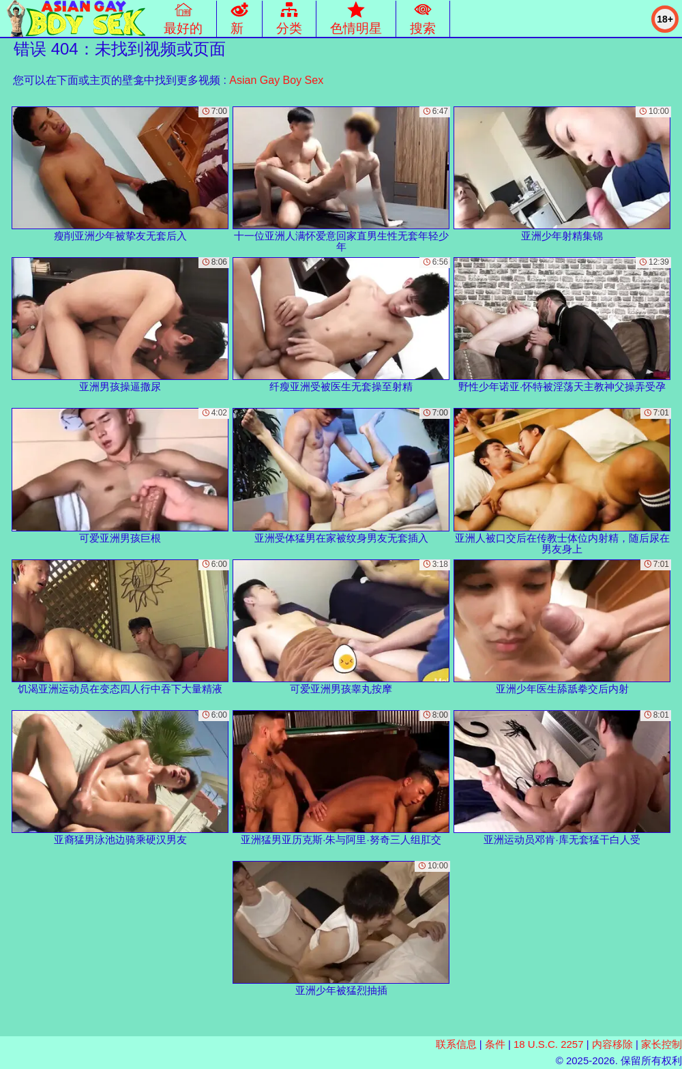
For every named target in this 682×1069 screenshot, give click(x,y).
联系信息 (456, 1044)
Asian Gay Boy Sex (276, 80)
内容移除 (612, 1044)
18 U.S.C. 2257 (549, 1044)
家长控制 (661, 1044)
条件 (495, 1044)
